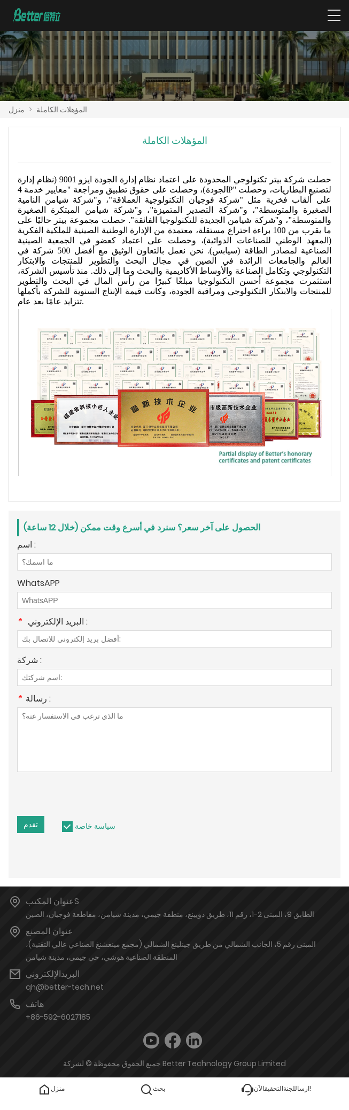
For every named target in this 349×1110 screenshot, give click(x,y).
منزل (17, 109)
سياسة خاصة (95, 826)
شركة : (29, 661)
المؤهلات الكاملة (61, 109)
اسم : (26, 546)
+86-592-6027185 (58, 1017)
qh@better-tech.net (65, 987)
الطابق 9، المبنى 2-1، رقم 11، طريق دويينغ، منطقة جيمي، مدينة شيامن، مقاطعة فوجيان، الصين (170, 914)
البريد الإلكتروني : (52, 623)
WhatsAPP (38, 584)
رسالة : (34, 700)
